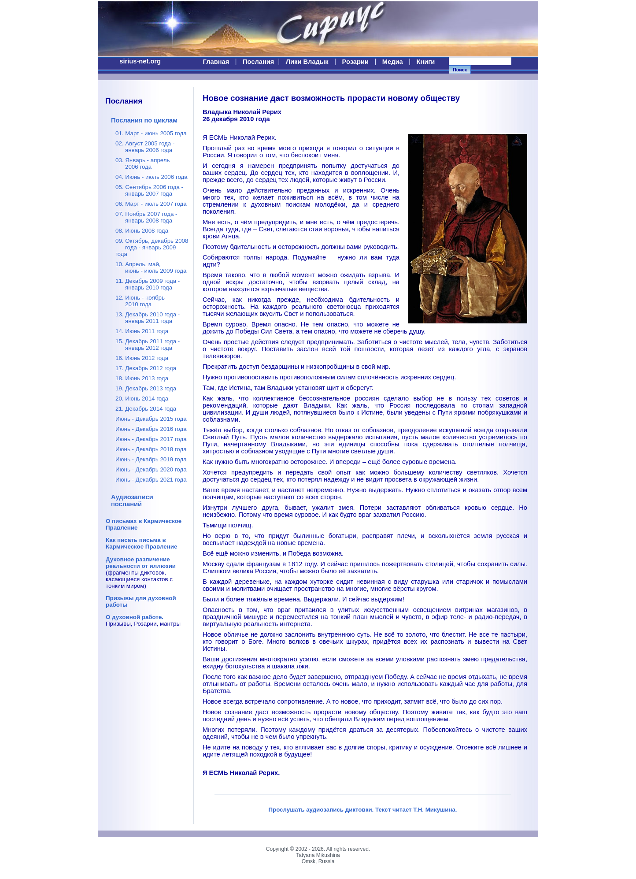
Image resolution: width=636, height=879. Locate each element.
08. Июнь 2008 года (141, 230)
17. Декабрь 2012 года (145, 368)
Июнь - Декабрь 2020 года (151, 469)
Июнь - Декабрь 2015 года (151, 418)
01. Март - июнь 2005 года (151, 133)
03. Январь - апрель (142, 163)
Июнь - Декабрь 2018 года (151, 449)
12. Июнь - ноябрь (140, 301)
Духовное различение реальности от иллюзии (141, 562)
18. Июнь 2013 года (141, 378)
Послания (258, 61)
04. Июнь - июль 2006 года (151, 177)
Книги (425, 61)
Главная (216, 61)
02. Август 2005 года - (144, 146)
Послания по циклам (144, 120)
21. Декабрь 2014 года (145, 408)
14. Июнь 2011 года (141, 331)
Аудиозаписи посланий (132, 500)
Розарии (355, 61)
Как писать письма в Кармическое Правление (141, 543)
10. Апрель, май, (150, 267)
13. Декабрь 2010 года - (147, 317)
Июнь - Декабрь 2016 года (151, 429)
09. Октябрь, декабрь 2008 (151, 247)
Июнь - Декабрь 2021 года (151, 479)
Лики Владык (307, 61)
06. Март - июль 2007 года (151, 203)
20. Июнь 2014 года (141, 398)
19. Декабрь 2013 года (145, 388)
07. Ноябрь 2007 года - (146, 217)
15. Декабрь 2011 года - (147, 344)
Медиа (392, 61)
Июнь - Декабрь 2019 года (151, 459)
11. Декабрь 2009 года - (147, 284)
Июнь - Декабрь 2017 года (151, 439)
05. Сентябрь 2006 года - (149, 190)
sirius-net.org (140, 61)
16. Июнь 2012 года (141, 358)
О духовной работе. (134, 617)
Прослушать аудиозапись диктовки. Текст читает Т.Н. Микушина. (362, 809)
